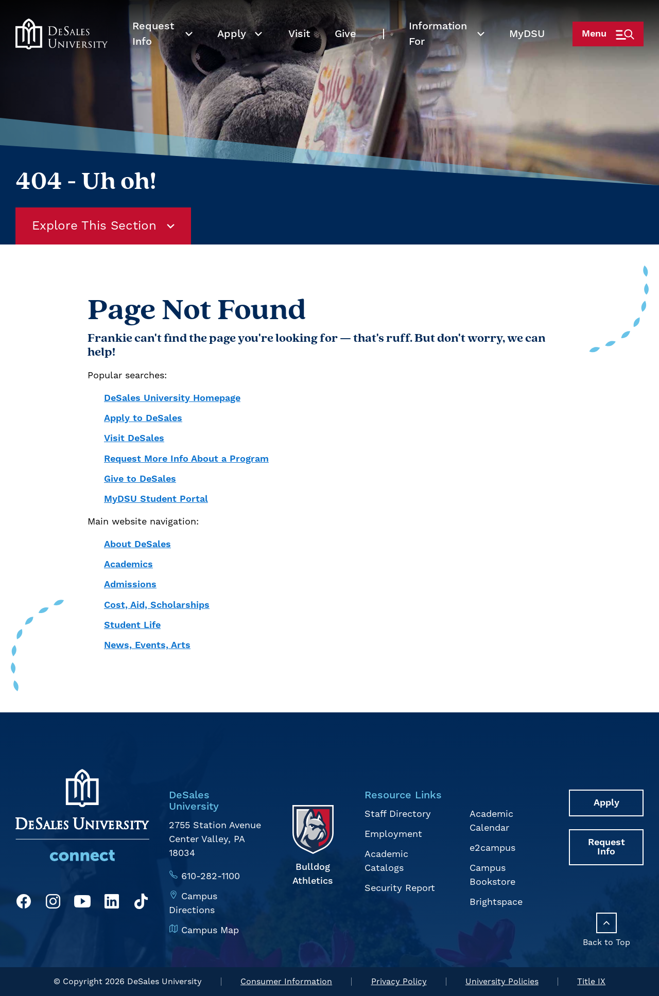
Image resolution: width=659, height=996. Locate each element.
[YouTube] (82, 903)
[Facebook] (23, 903)
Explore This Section (103, 226)
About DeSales (137, 544)
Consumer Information (286, 981)
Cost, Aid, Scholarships (157, 605)
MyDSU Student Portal (156, 499)
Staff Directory (398, 814)
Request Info (153, 51)
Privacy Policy (399, 981)
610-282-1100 (210, 876)
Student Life (132, 625)
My (527, 51)
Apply (231, 51)
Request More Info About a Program (186, 459)
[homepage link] (61, 51)
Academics (128, 564)
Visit (299, 51)
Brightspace (496, 902)
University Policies (502, 981)
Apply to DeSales (143, 418)
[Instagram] (53, 903)
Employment (393, 834)
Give (345, 51)
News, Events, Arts (147, 645)
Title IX (591, 981)
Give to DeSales (140, 479)
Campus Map (210, 930)
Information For (438, 51)
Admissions (130, 584)
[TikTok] (141, 903)
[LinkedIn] (111, 903)
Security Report (400, 888)
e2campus (492, 848)
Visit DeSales (134, 438)
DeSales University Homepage (172, 398)
